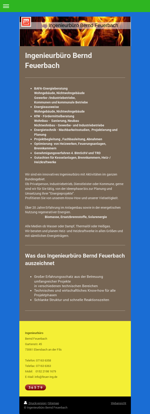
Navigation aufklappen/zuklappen (75, 6)
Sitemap (53, 403)
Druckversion (35, 403)
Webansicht (118, 403)
